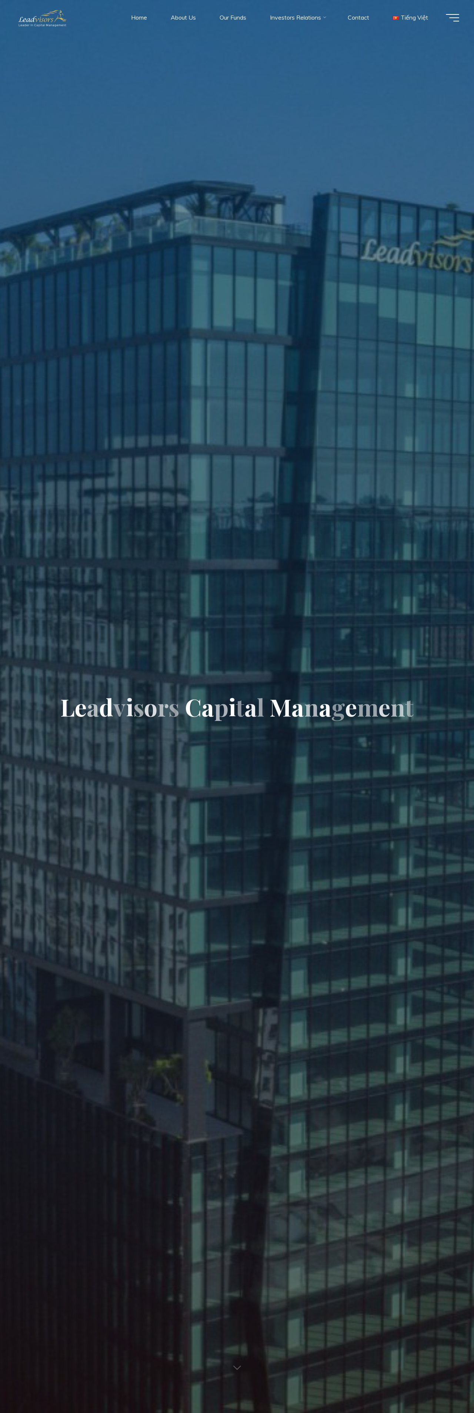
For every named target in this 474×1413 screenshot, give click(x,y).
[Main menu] (452, 17)
